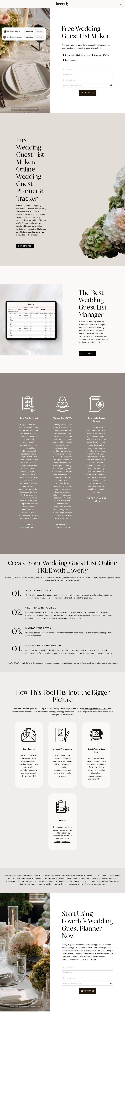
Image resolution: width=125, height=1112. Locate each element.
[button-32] (87, 353)
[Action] (111, 85)
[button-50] (87, 991)
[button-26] (87, 93)
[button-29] (25, 246)
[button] (4, 3)
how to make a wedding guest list (29, 577)
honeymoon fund (28, 761)
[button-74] (120, 3)
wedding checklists (62, 841)
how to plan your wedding (39, 875)
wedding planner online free (95, 708)
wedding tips (62, 580)
